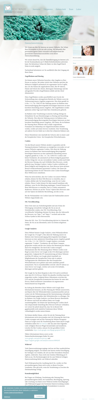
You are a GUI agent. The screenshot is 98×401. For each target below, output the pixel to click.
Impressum (84, 399)
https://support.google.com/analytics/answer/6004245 (42, 340)
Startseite (36, 9)
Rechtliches (91, 399)
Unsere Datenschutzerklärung (13, 392)
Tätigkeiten (48, 9)
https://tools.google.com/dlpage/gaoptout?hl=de (49, 330)
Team (71, 9)
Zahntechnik (61, 9)
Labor (78, 9)
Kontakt (62, 399)
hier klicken (43, 324)
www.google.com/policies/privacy (36, 338)
